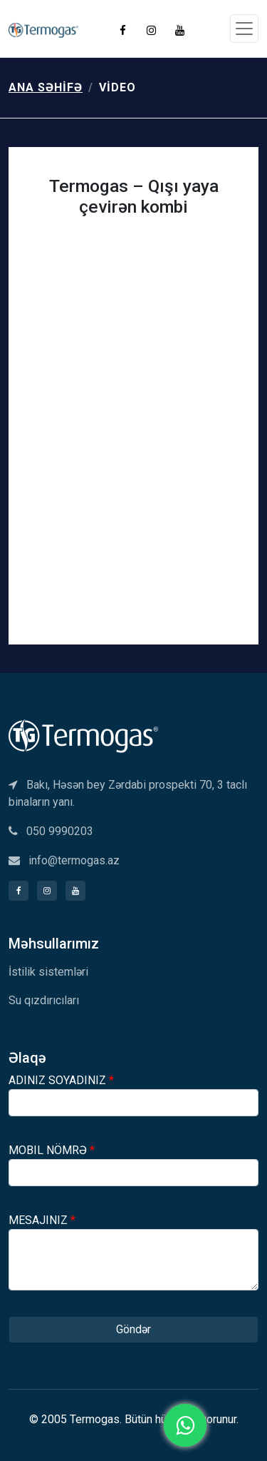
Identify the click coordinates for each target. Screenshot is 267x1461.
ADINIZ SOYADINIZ (61, 1080)
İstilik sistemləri (48, 972)
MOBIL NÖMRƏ (52, 1150)
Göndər (133, 1329)
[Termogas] (83, 735)
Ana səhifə (46, 87)
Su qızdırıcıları (44, 1000)
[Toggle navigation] (244, 28)
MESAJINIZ (42, 1220)
